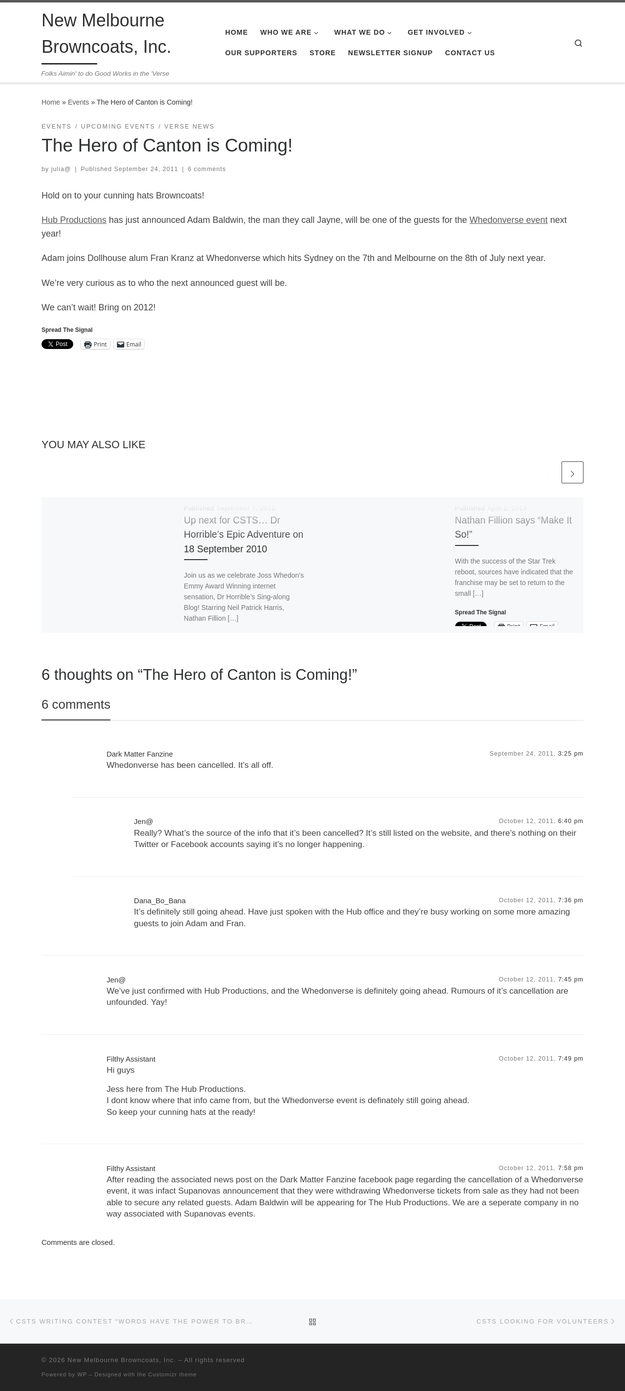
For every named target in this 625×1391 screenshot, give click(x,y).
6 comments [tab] (76, 704)
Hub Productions (74, 220)
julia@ (61, 169)
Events (78, 102)
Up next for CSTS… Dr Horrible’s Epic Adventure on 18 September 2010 (244, 534)
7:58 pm (570, 1168)
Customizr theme (172, 1374)
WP (82, 1374)
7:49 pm (570, 1058)
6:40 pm (570, 821)
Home (51, 102)
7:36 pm (570, 900)
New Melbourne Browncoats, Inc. (121, 1360)
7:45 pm (570, 979)
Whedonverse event (509, 220)
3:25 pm (570, 753)
